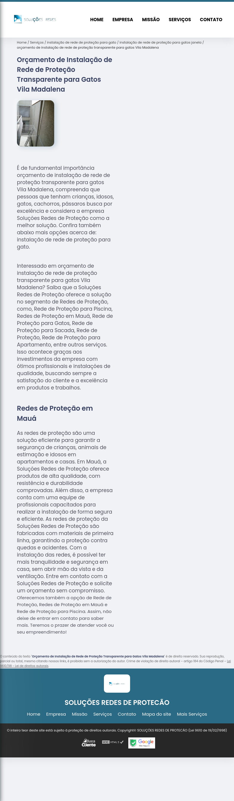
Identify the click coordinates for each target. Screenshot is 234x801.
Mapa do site (156, 714)
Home (97, 19)
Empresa (123, 19)
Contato (211, 19)
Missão (151, 19)
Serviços (180, 19)
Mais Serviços (192, 714)
